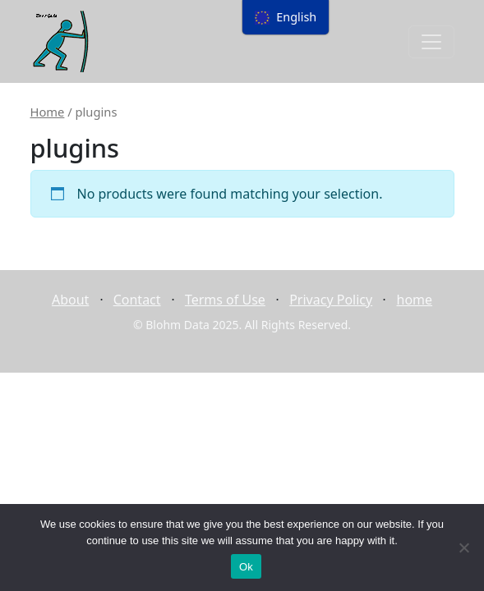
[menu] (286, 17)
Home (47, 111)
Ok (246, 567)
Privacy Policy (330, 300)
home (415, 300)
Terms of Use (225, 300)
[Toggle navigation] (431, 41)
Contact (137, 300)
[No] (463, 547)
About (70, 300)
